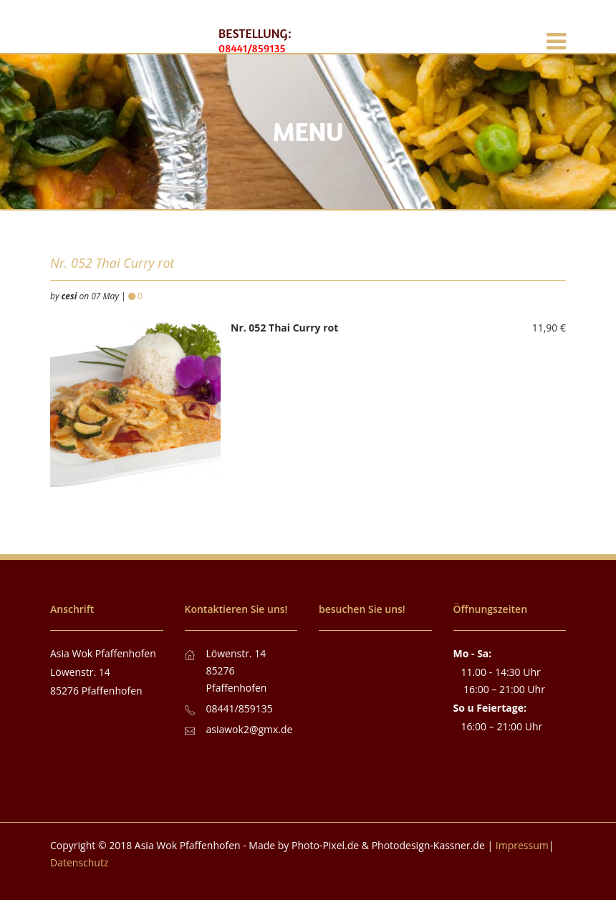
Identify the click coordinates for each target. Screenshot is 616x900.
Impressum (522, 845)
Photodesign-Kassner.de (428, 845)
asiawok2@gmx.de (249, 729)
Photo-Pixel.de (325, 845)
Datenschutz (79, 862)
